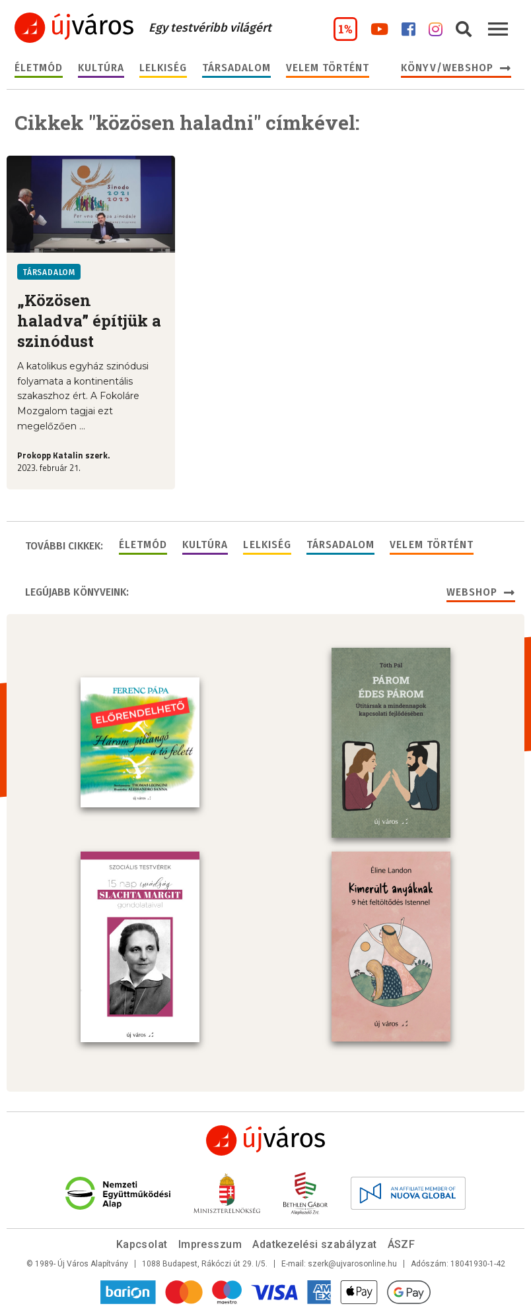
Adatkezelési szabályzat (314, 1241)
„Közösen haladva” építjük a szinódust (89, 321)
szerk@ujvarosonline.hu (352, 1261)
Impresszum (210, 1241)
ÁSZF (401, 1241)
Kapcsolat (142, 1241)
